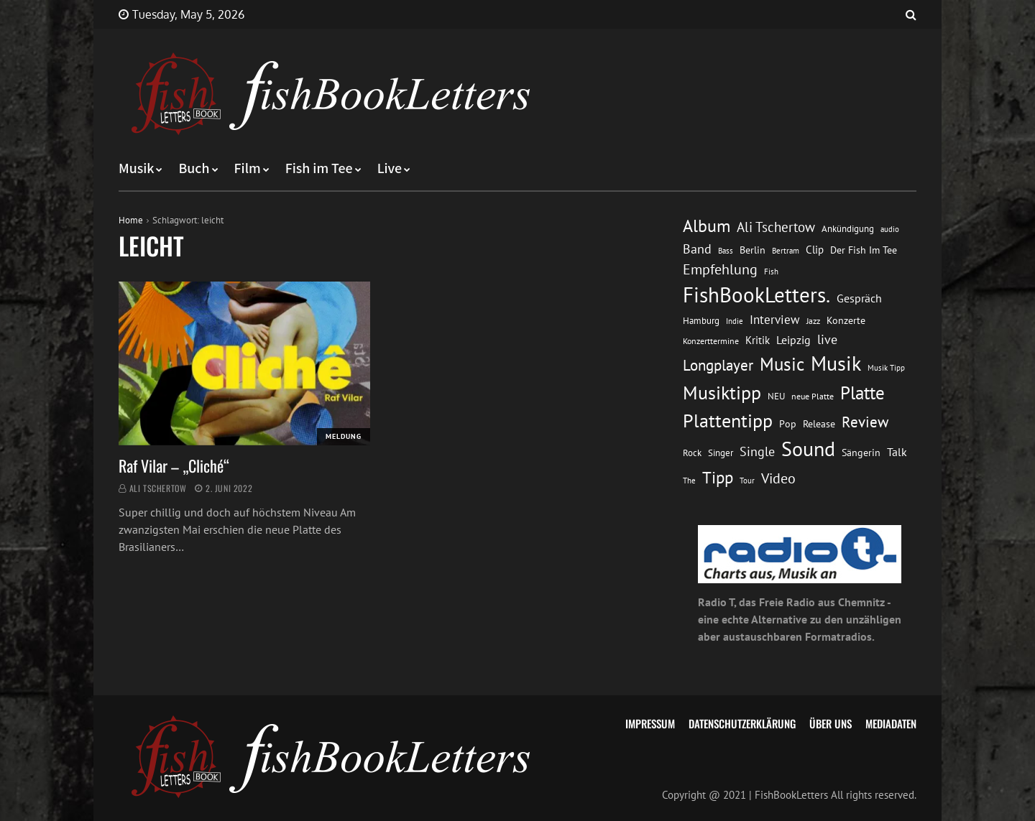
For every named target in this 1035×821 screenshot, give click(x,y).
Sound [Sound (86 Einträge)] (808, 449)
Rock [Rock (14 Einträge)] (692, 452)
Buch (193, 169)
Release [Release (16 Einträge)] (819, 423)
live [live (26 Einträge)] (827, 339)
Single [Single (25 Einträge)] (757, 451)
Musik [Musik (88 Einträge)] (836, 363)
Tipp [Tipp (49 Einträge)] (717, 477)
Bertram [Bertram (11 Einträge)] (785, 250)
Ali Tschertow (158, 488)
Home (131, 220)
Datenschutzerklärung (742, 723)
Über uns (830, 723)
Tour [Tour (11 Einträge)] (747, 480)
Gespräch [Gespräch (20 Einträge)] (859, 298)
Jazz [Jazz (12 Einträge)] (813, 320)
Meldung (344, 436)
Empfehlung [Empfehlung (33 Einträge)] (720, 269)
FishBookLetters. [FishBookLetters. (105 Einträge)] (756, 294)
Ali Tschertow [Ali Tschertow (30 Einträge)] (776, 227)
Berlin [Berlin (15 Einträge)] (752, 249)
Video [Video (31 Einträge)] (778, 478)
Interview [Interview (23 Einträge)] (775, 320)
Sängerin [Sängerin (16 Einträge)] (861, 452)
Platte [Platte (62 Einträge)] (862, 392)
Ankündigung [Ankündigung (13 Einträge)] (848, 229)
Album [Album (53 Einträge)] (706, 226)
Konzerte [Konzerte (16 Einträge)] (846, 320)
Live (389, 169)
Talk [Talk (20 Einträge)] (897, 452)
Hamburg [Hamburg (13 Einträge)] (701, 321)
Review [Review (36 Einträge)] (865, 422)
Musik (136, 169)
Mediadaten (890, 723)
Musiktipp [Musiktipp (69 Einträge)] (722, 392)
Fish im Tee (319, 169)
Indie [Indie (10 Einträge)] (734, 321)
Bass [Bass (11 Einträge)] (725, 250)
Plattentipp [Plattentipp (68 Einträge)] (728, 420)
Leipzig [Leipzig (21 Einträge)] (793, 340)
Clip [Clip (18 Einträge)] (815, 249)
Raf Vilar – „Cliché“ (174, 465)
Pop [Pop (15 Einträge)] (787, 423)
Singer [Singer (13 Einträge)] (720, 453)
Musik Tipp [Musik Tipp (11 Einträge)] (886, 367)
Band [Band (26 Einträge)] (697, 249)
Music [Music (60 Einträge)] (782, 364)
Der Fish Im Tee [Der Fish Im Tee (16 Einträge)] (863, 249)
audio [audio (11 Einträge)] (889, 228)
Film (247, 169)
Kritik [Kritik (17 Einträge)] (757, 340)
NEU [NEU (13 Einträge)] (776, 396)
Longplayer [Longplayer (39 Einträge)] (718, 365)
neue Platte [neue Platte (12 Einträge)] (812, 396)
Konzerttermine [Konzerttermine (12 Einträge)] (711, 340)
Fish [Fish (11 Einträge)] (771, 271)
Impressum (650, 723)
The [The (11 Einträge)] (689, 480)
